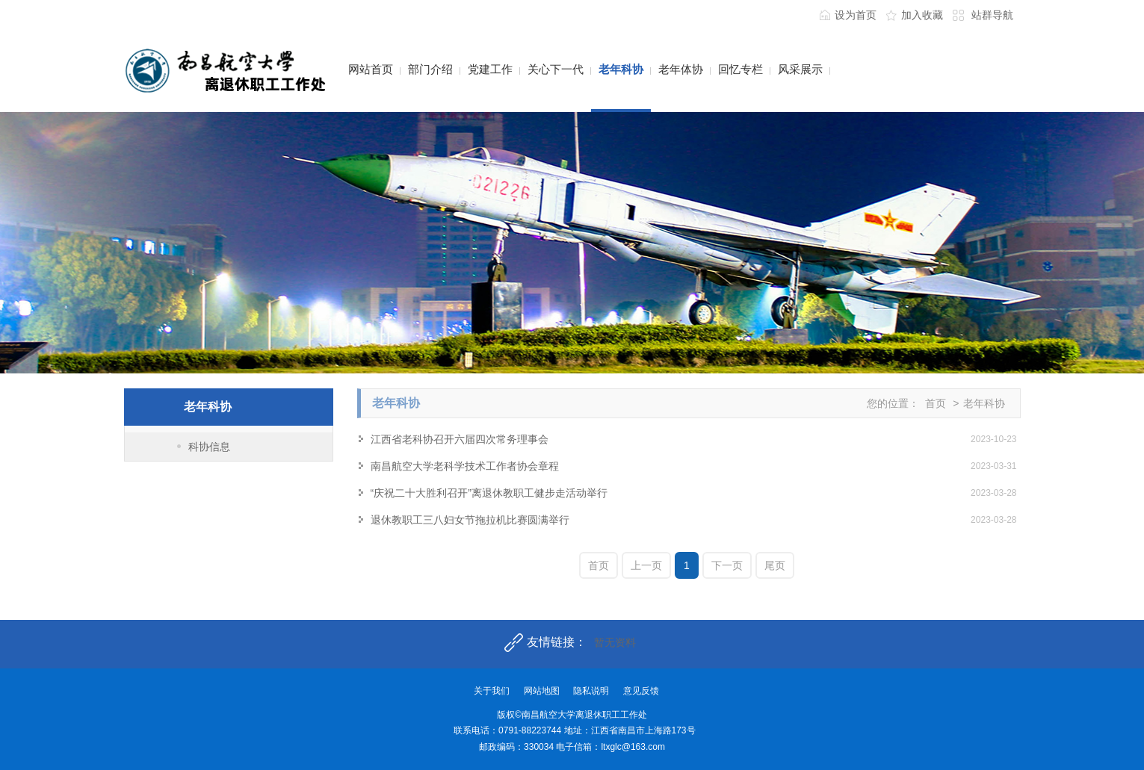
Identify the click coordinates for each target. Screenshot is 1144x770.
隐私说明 (591, 691)
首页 (935, 403)
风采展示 (800, 69)
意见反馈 (641, 691)
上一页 (646, 565)
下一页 (727, 565)
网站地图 (542, 691)
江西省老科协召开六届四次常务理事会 (459, 439)
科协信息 (209, 447)
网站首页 (370, 69)
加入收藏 (922, 15)
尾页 (774, 565)
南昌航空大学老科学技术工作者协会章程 (465, 466)
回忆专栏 (740, 69)
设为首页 (855, 15)
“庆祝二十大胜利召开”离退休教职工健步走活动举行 (489, 493)
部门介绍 (430, 69)
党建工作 (490, 69)
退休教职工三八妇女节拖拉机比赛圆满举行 (470, 520)
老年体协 (680, 69)
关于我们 (492, 691)
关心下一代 (556, 69)
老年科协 (621, 69)
